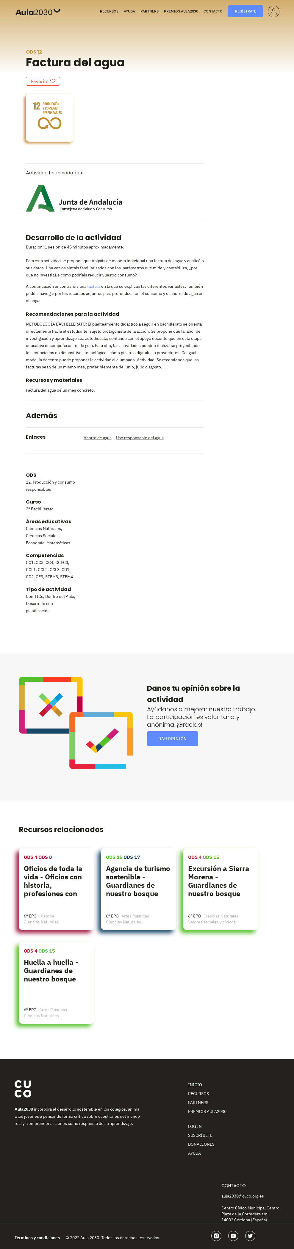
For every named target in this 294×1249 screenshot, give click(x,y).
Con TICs (34, 596)
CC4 (49, 562)
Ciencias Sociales (42, 535)
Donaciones (201, 1144)
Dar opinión (172, 738)
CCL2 (43, 569)
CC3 (39, 562)
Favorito (40, 81)
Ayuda (129, 11)
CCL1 (31, 569)
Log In (195, 1126)
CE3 (39, 576)
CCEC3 (61, 562)
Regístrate (245, 11)
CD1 (65, 569)
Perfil (273, 10)
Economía (35, 542)
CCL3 (55, 569)
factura (93, 286)
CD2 (30, 576)
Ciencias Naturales (43, 528)
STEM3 (51, 576)
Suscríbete (200, 1135)
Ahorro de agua (98, 437)
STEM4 (66, 576)
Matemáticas (58, 542)
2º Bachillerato (40, 509)
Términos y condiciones (37, 1237)
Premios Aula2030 (181, 11)
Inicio (195, 1084)
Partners (149, 11)
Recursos (109, 11)
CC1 (30, 562)
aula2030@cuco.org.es (242, 1196)
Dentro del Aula (59, 596)
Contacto (213, 11)
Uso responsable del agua (140, 437)
